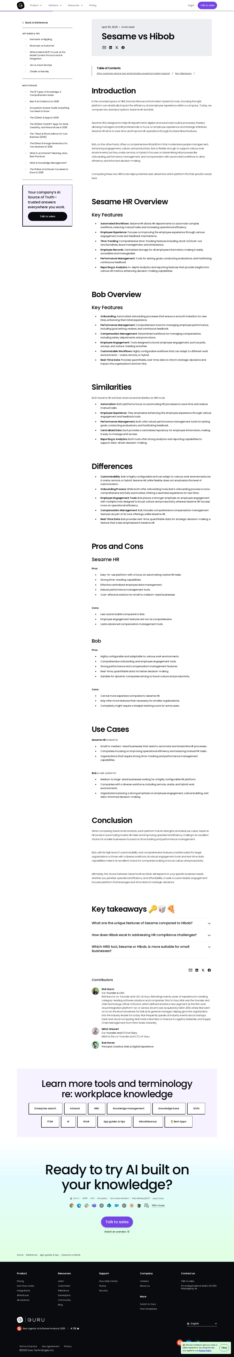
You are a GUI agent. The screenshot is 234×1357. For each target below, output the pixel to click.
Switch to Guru (148, 1304)
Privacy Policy (205, 1350)
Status (102, 1285)
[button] (36, 5)
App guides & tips (49, 1254)
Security (103, 1290)
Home (20, 1254)
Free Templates (148, 1308)
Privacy (67, 1346)
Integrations (23, 1290)
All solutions (23, 1300)
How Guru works (25, 1285)
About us (145, 1285)
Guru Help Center (108, 1281)
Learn (61, 1281)
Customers (64, 1285)
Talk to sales (207, 5)
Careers (144, 1281)
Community (64, 1300)
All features (23, 1295)
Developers (64, 1295)
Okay (224, 1347)
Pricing (92, 5)
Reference (31, 1254)
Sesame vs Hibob (71, 1254)
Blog (60, 1304)
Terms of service (28, 1346)
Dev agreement (50, 1346)
